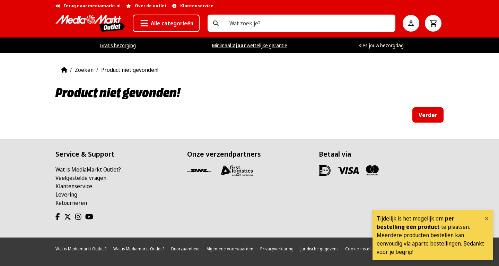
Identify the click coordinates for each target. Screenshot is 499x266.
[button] (166, 23)
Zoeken (84, 70)
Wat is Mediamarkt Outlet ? (80, 249)
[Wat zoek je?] (216, 23)
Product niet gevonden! (129, 70)
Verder (428, 115)
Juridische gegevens (319, 249)
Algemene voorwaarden (230, 249)
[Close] (486, 218)
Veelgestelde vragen (80, 178)
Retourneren (71, 203)
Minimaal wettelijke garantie (249, 45)
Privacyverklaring (277, 249)
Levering (66, 194)
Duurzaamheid (185, 249)
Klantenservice (73, 186)
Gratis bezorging (118, 45)
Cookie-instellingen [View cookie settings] (363, 249)
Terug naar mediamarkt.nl (88, 6)
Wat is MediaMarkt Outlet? (88, 169)
